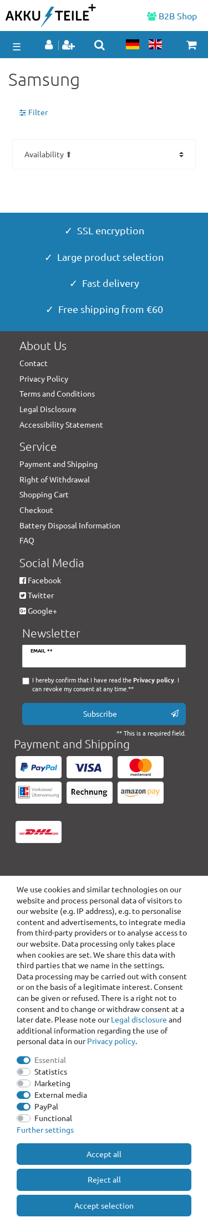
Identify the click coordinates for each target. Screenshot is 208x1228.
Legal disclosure (139, 1019)
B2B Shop (172, 15)
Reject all (104, 1179)
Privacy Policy (43, 378)
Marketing (52, 1083)
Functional (53, 1118)
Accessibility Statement (61, 424)
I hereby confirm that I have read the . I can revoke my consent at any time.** (105, 684)
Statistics (50, 1071)
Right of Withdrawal (54, 479)
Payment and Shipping (58, 464)
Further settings (45, 1129)
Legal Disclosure (48, 409)
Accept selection (104, 1205)
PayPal (46, 1106)
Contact (33, 363)
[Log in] (50, 45)
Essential (50, 1060)
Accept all (104, 1154)
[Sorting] (104, 154)
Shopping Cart (44, 494)
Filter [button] (33, 112)
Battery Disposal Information (69, 525)
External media (60, 1094)
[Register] (69, 45)
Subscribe (131, 713)
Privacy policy (111, 1041)
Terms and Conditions (57, 393)
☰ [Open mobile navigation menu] (16, 46)
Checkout (36, 510)
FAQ (26, 540)
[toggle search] (99, 44)
